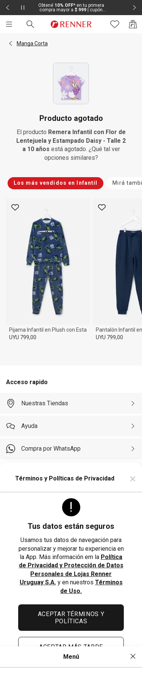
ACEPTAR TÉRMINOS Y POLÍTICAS (71, 617)
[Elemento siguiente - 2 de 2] (134, 7)
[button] (11, 43)
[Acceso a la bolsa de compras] (133, 24)
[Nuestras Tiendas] (71, 403)
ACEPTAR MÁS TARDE (71, 646)
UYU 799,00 (22, 337)
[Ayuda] (71, 426)
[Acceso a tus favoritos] (115, 24)
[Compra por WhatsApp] (71, 448)
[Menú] (9, 24)
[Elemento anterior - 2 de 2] (7, 7)
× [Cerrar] (133, 478)
